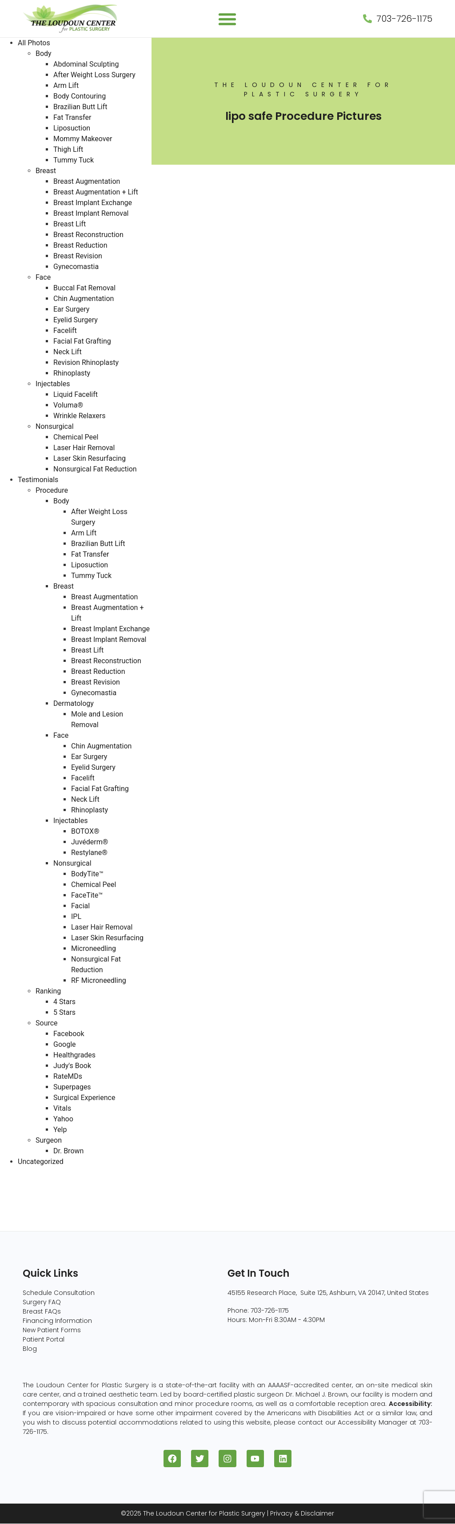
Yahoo (63, 1119)
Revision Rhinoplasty (86, 362)
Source (47, 1023)
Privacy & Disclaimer (302, 1513)
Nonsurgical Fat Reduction (95, 469)
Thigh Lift (68, 149)
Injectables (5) (25, 1225)
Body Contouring (79, 96)
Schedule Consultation (59, 1292)
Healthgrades (74, 1055)
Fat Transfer (72, 117)
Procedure (52, 490)
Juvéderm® (89, 842)
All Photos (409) (27, 1172)
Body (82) (17, 1193)
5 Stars (64, 1012)
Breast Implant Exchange (92, 202)
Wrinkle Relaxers (79, 416)
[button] (227, 18)
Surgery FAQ (42, 1302)
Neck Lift (67, 352)
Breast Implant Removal (91, 213)
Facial (80, 906)
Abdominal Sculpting (86, 64)
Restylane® (89, 852)
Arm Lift (66, 85)
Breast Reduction (80, 245)
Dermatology (73, 703)
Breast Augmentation (86, 181)
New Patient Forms (52, 1330)
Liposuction (71, 128)
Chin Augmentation (83, 298)
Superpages (72, 1087)
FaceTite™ (87, 895)
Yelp (60, 1129)
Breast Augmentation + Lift (95, 192)
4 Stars (64, 1002)
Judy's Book (72, 1065)
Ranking (48, 991)
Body (44, 53)
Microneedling (93, 948)
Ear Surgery (71, 309)
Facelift (65, 330)
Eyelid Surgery (75, 320)
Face (43, 277)
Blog (30, 1348)
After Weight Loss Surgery (94, 75)
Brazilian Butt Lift (80, 107)
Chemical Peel (75, 437)
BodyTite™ (87, 874)
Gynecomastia (76, 266)
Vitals (62, 1108)
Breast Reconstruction (88, 234)
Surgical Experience (84, 1097)
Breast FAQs (42, 1311)
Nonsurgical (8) (26, 1215)
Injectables (53, 384)
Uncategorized (41, 1161)
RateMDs (67, 1076)
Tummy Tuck (73, 160)
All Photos (34, 43)
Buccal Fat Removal (84, 288)
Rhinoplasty (71, 373)
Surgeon (49, 1140)
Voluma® (68, 405)
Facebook (68, 1033)
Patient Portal (43, 1339)
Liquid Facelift (75, 394)
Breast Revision (77, 256)
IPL (76, 916)
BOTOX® (85, 831)
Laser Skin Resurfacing (89, 458)
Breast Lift (69, 224)
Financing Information (57, 1320)
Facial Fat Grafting (82, 341)
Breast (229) (21, 1183)
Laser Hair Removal (84, 447)
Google (64, 1044)
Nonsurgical (55, 426)
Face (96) (16, 1204)
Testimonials (38, 479)
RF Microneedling (98, 980)
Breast (46, 170)
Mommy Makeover (82, 139)
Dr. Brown (68, 1151)
